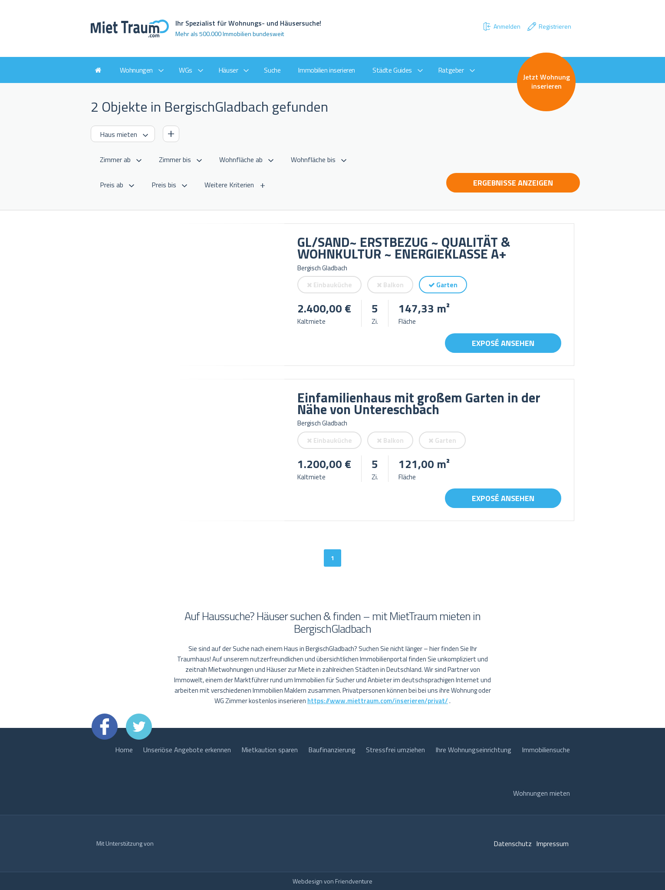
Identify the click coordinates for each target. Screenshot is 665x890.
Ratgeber (451, 70)
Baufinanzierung (332, 749)
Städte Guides (392, 70)
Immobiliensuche (546, 749)
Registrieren (549, 26)
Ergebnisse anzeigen (513, 183)
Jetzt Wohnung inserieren (546, 81)
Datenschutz (513, 843)
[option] (187, 294)
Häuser (228, 70)
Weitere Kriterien (229, 184)
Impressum (552, 843)
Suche (272, 70)
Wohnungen (136, 70)
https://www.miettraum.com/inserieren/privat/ (377, 701)
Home (124, 749)
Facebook (105, 727)
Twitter (139, 727)
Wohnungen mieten (541, 793)
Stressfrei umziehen (395, 749)
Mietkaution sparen (269, 749)
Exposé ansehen (503, 343)
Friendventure (353, 881)
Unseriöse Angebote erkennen (187, 749)
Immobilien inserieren (326, 70)
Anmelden (501, 26)
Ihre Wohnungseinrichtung (473, 749)
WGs (185, 70)
